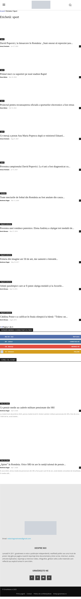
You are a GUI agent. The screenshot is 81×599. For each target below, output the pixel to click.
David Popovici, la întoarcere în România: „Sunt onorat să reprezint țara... (36, 43)
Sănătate (3, 193)
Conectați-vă (74, 341)
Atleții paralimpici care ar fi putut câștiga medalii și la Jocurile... (32, 285)
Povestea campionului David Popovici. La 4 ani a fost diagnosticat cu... (35, 166)
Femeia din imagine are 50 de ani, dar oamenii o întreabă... (29, 259)
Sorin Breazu (4, 231)
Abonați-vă (75, 346)
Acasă (2, 11)
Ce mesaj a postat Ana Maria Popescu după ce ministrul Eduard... (32, 135)
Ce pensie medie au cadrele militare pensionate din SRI (27, 407)
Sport (2, 39)
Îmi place (76, 337)
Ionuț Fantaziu (4, 46)
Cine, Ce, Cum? (5, 403)
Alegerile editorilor (6, 224)
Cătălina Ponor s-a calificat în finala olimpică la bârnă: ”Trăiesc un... (34, 316)
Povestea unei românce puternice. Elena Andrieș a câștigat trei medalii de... (37, 228)
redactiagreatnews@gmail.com (19, 538)
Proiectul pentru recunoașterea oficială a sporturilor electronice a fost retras (37, 104)
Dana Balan (3, 77)
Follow (76, 352)
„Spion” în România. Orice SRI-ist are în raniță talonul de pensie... (33, 464)
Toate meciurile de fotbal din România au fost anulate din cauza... (32, 197)
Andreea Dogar (5, 200)
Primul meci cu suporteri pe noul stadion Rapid (23, 74)
